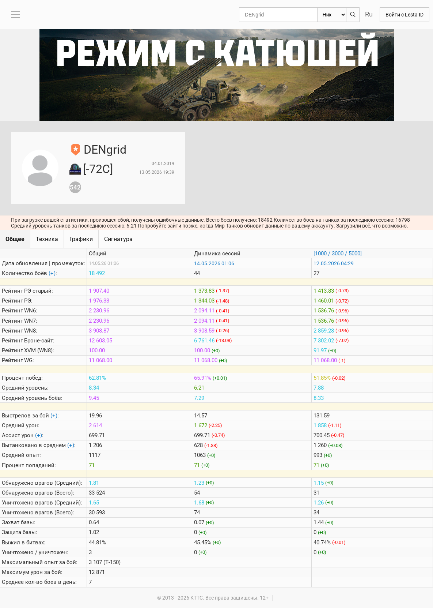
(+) (52, 273)
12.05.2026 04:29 (334, 263)
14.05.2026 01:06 (214, 263)
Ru (369, 14)
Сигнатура (118, 239)
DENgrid (105, 150)
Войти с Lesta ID (404, 15)
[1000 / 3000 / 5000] (338, 253)
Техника (47, 239)
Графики (81, 239)
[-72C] (98, 169)
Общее (14, 239)
